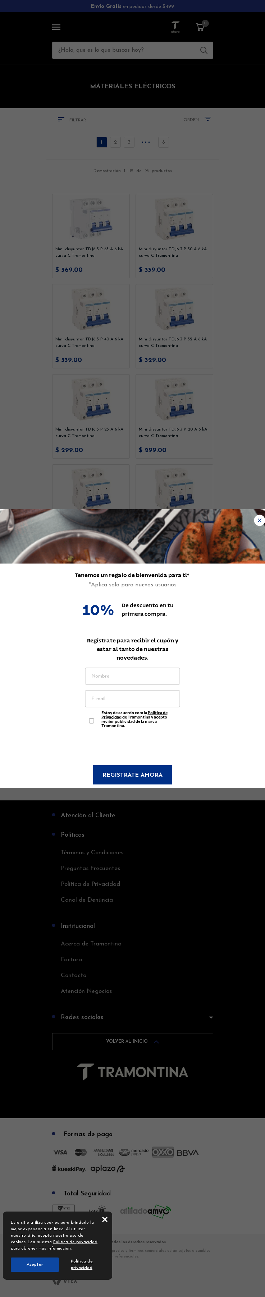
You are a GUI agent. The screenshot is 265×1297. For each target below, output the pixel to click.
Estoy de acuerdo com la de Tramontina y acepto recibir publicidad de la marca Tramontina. (134, 717)
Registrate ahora (132, 775)
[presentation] (132, 748)
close (105, 1219)
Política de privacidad (75, 1242)
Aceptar (35, 1265)
